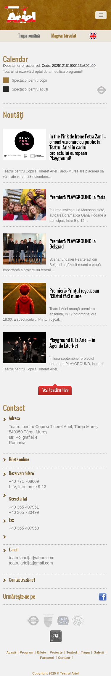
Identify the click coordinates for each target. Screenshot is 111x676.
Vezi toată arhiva (55, 390)
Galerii (99, 652)
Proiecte (56, 652)
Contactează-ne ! (22, 580)
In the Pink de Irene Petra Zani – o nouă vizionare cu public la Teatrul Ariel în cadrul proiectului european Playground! (77, 147)
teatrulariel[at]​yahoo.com (31, 557)
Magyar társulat (63, 36)
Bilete (41, 652)
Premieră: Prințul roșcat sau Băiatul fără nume (74, 293)
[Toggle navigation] (101, 15)
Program (26, 652)
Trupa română (29, 36)
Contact (14, 408)
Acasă (11, 652)
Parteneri (47, 657)
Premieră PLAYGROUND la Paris (77, 197)
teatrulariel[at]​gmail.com (31, 563)
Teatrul (72, 652)
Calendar (15, 59)
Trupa (85, 652)
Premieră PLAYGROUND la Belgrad (72, 244)
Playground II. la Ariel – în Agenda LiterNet (72, 342)
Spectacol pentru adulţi (30, 89)
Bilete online (19, 459)
